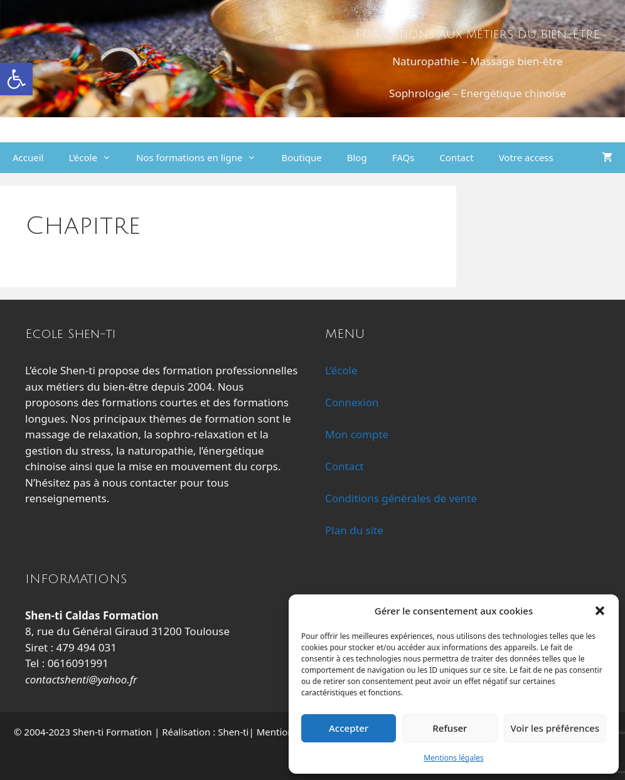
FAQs (403, 157)
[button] (16, 79)
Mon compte (356, 434)
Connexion (351, 402)
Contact (456, 157)
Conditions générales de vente (401, 498)
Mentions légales (454, 757)
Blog (357, 157)
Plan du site (354, 530)
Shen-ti (233, 731)
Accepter (348, 728)
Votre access (526, 157)
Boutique (301, 157)
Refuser (449, 728)
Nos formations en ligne (202, 157)
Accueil (28, 157)
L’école (95, 157)
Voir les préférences (555, 728)
